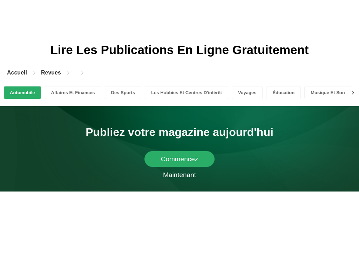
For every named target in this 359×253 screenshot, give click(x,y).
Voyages (247, 92)
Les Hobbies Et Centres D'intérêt (186, 92)
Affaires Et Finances (73, 92)
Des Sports (123, 92)
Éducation (283, 92)
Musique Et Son (328, 92)
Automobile (22, 92)
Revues (51, 73)
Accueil (17, 73)
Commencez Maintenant (179, 161)
